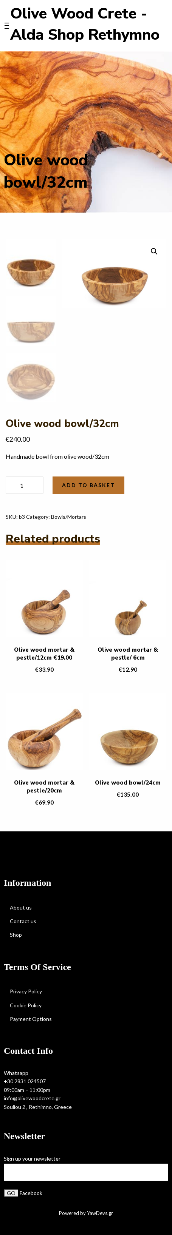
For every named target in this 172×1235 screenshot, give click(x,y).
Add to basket (88, 485)
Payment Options (31, 1019)
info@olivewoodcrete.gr (32, 1098)
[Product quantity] (24, 485)
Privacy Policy (26, 991)
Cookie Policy (26, 1005)
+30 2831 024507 (25, 1081)
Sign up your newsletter (32, 1158)
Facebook (31, 1193)
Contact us (23, 921)
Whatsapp (16, 1073)
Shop (16, 934)
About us (21, 907)
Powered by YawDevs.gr (86, 1213)
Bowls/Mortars (68, 516)
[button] (154, 251)
